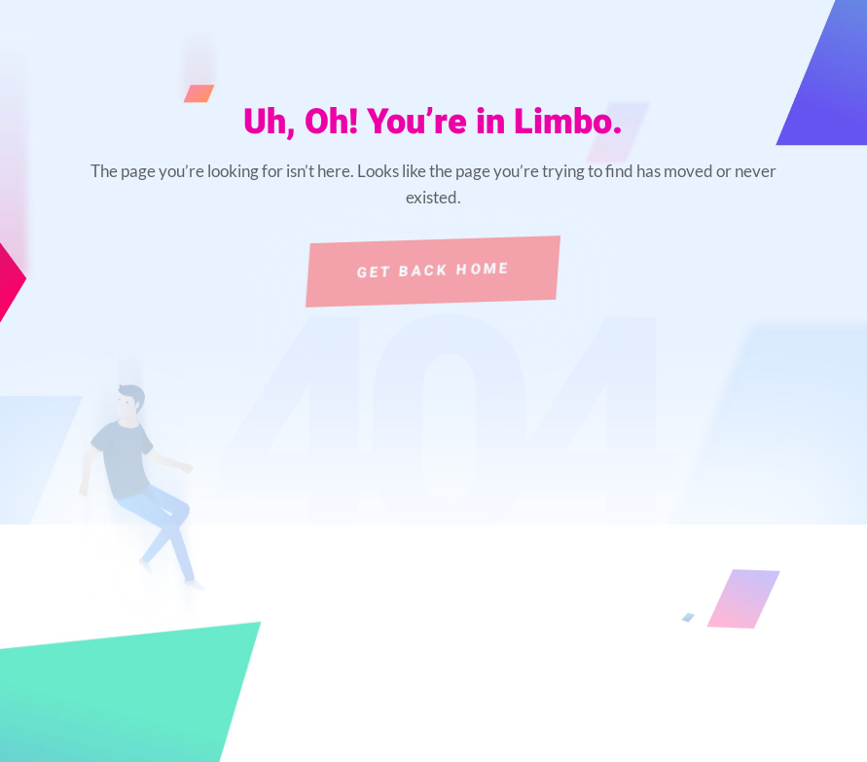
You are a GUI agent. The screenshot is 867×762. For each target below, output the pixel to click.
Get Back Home (433, 270)
